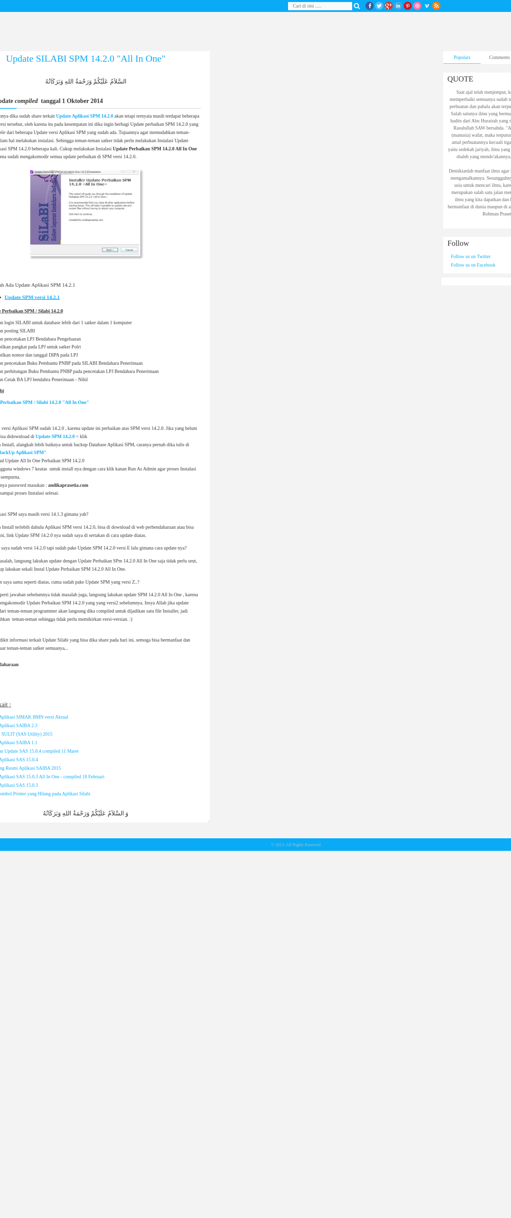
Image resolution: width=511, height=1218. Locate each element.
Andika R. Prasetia (206, 844)
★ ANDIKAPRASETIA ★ (246, 844)
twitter (379, 6)
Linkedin (398, 6)
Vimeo (427, 6)
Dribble (417, 6)
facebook (369, 6)
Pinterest (408, 6)
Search (358, 6)
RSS (436, 6)
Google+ (389, 6)
